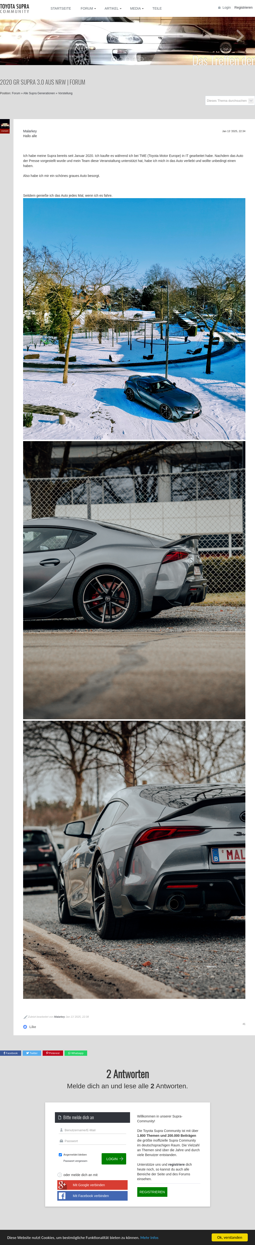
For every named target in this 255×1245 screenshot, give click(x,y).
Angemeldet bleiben (75, 1154)
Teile (157, 8)
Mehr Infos (149, 1238)
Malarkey (59, 1016)
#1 (244, 1024)
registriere (176, 1164)
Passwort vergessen (75, 1160)
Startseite (61, 8)
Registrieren (244, 7)
